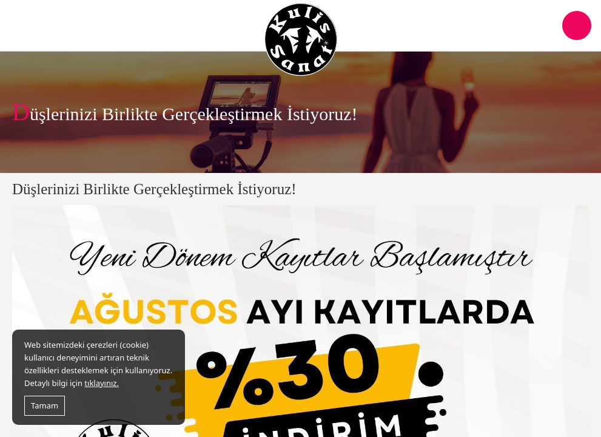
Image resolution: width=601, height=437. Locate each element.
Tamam (44, 405)
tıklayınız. (101, 383)
